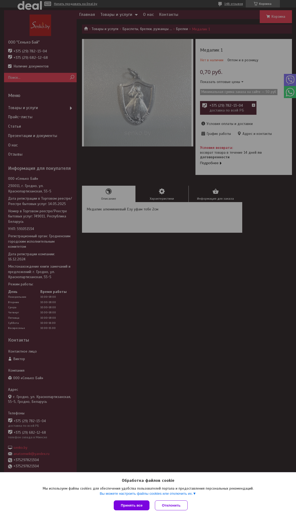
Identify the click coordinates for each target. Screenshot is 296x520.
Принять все (131, 505)
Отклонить (171, 505)
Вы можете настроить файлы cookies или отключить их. (146, 494)
